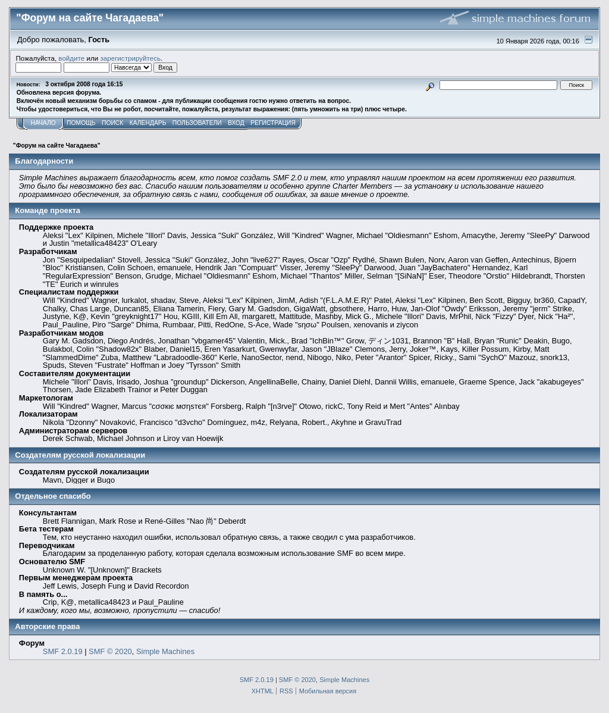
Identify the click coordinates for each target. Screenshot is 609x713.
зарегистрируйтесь (130, 58)
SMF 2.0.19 (63, 651)
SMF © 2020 (110, 651)
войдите (71, 58)
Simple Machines (165, 651)
